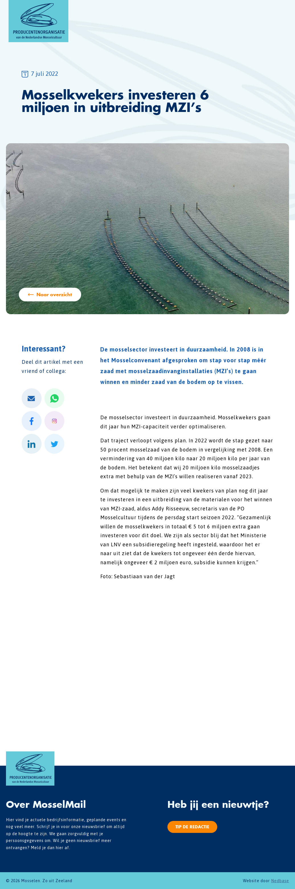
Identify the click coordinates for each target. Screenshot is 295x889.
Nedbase (280, 881)
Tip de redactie (192, 826)
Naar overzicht (54, 294)
